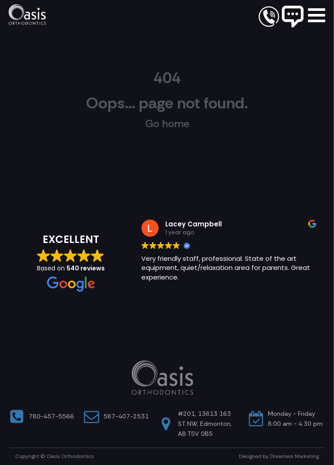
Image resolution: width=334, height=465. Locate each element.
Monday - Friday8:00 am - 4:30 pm (295, 419)
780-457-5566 (51, 416)
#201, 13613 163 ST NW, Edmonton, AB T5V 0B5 (205, 424)
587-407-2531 (126, 416)
